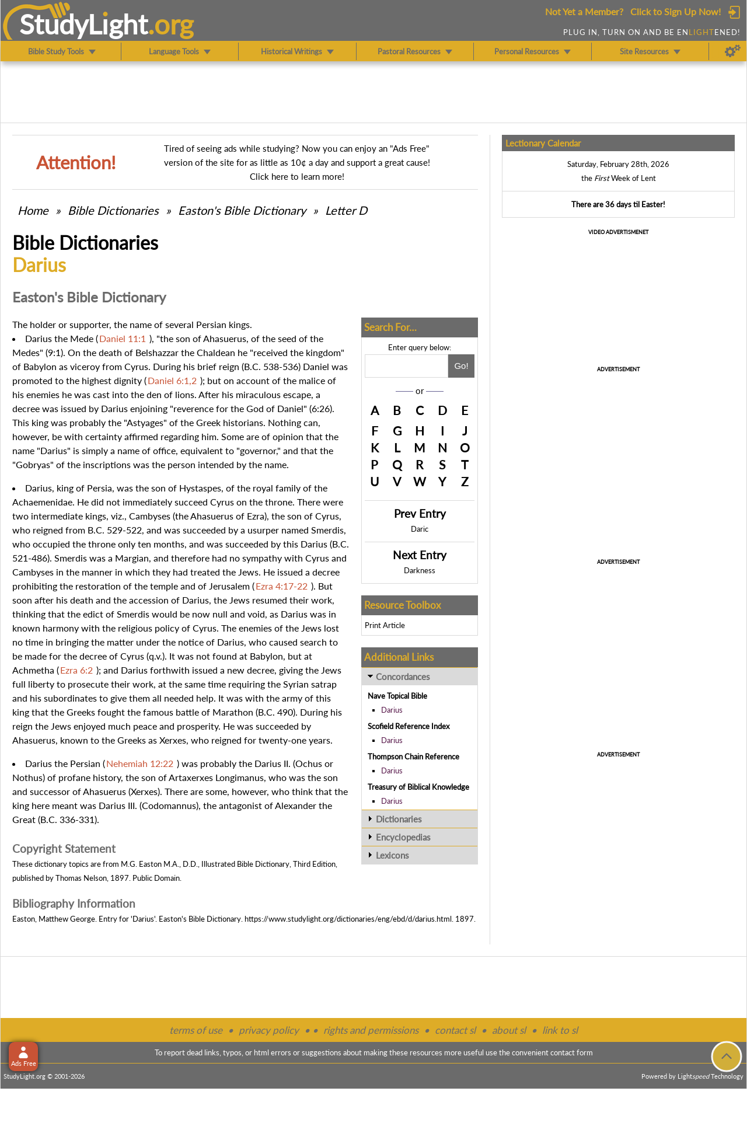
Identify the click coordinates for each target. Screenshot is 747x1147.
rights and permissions (370, 1030)
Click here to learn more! (297, 176)
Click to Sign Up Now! (675, 11)
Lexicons (392, 855)
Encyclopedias (403, 837)
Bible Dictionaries (113, 210)
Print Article (385, 625)
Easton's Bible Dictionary (242, 210)
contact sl (455, 1030)
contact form (571, 1052)
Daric (419, 529)
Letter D (346, 210)
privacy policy (269, 1030)
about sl (509, 1030)
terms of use (195, 1030)
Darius (392, 709)
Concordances (403, 676)
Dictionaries (399, 819)
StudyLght (83, 24)
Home (33, 210)
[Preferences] (733, 51)
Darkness (419, 570)
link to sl (560, 1030)
